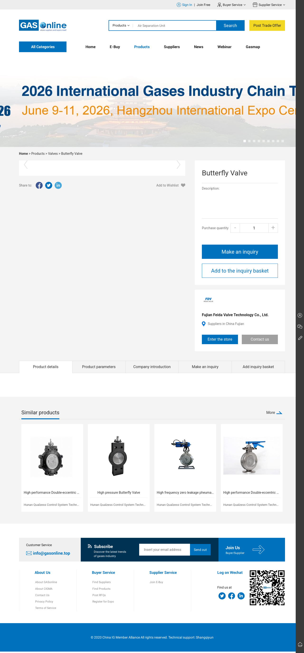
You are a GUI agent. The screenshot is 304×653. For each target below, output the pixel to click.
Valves (53, 153)
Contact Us (42, 596)
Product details (45, 367)
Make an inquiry (240, 252)
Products (119, 25)
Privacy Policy (44, 602)
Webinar (225, 47)
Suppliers (172, 47)
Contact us (260, 339)
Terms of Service (45, 609)
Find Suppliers (101, 583)
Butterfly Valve (71, 153)
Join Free (203, 5)
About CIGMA (43, 589)
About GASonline (46, 583)
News (198, 47)
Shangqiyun (205, 638)
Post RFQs (98, 596)
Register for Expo (103, 602)
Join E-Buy (156, 583)
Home (90, 47)
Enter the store (220, 339)
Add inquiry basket (258, 367)
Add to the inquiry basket (240, 271)
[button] (244, 141)
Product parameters (99, 367)
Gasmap (253, 47)
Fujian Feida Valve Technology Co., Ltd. (235, 315)
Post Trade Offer (267, 25)
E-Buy (115, 47)
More (270, 412)
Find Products (101, 589)
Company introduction (152, 367)
